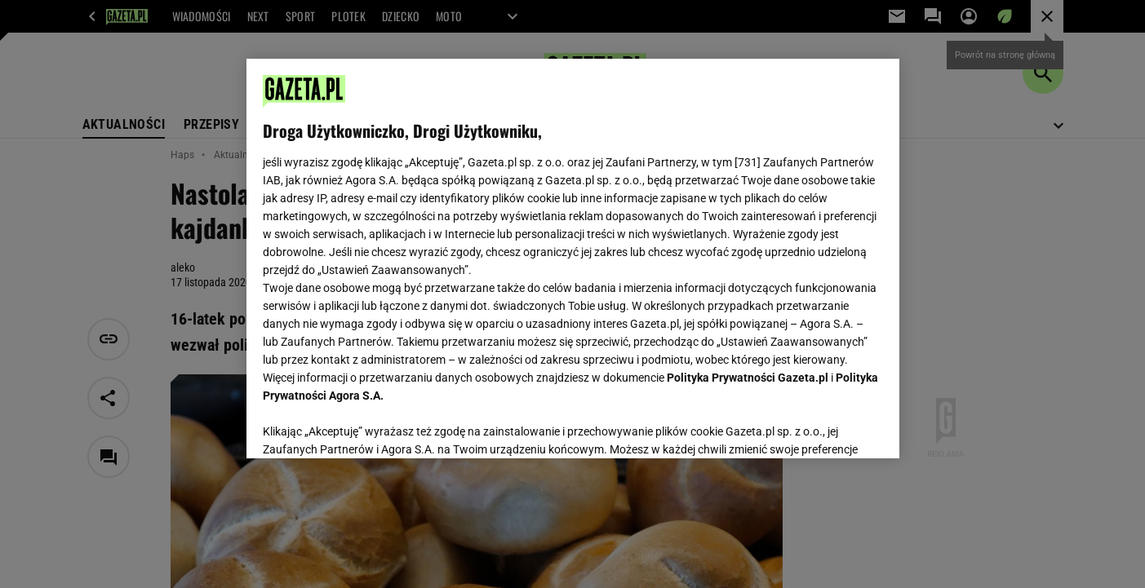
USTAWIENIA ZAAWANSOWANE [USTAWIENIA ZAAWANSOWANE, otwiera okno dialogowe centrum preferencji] (369, 425)
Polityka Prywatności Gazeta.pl (747, 377)
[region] (572, 258)
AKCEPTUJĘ (827, 426)
